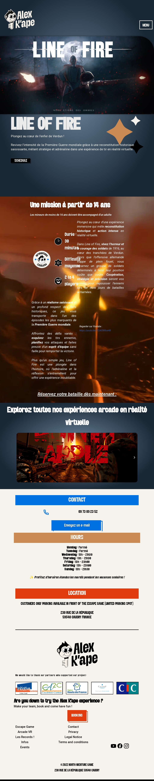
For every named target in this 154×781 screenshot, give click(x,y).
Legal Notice (73, 738)
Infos (24, 743)
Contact (73, 728)
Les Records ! (24, 738)
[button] (19, 458)
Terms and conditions (73, 743)
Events (24, 748)
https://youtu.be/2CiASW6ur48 (95, 331)
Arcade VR (25, 733)
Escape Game (24, 728)
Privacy (73, 733)
